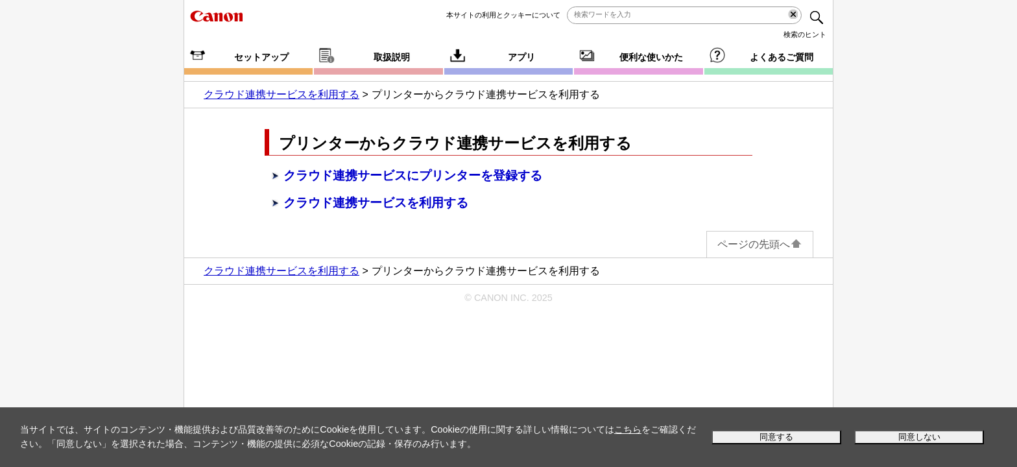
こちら (627, 429)
